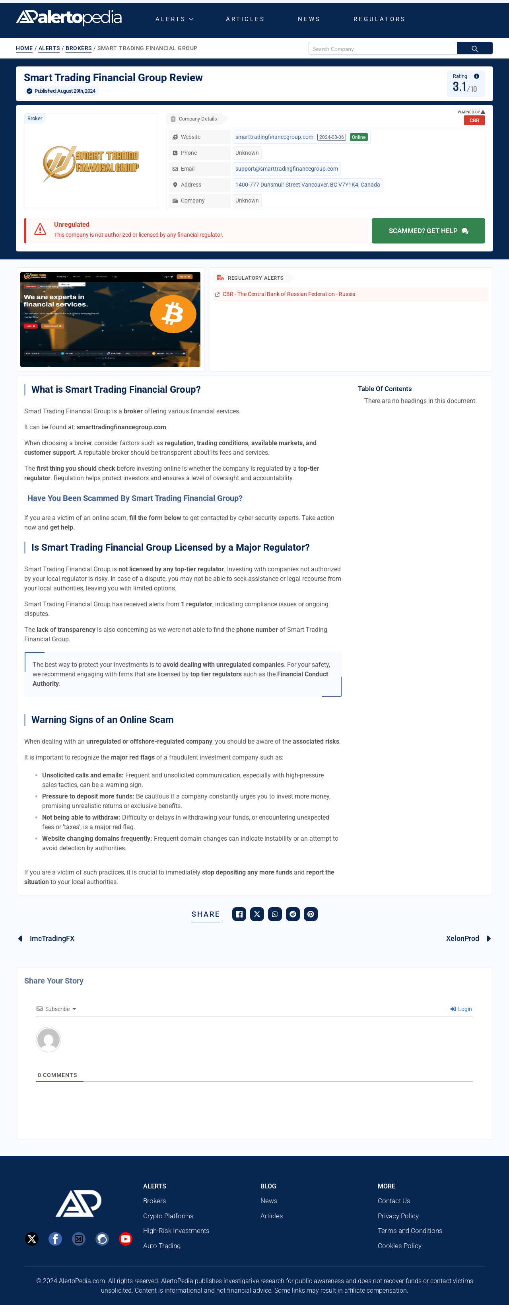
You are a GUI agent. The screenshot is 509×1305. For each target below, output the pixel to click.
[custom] (78, 1239)
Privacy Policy (398, 1216)
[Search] (475, 48)
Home (24, 48)
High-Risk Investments (176, 1231)
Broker (34, 118)
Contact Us (394, 1201)
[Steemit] (102, 1239)
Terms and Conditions (410, 1231)
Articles (245, 19)
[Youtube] (125, 1239)
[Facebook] (55, 1239)
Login (461, 1009)
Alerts (170, 19)
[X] (32, 1239)
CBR (474, 120)
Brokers (79, 48)
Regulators (380, 19)
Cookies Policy (400, 1246)
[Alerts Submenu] (193, 19)
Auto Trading (162, 1246)
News (309, 19)
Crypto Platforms (168, 1216)
